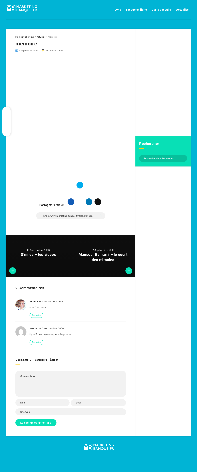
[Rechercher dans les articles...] (163, 158)
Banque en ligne (136, 9)
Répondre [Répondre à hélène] (36, 315)
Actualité (182, 9)
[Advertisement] (70, 81)
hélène (34, 301)
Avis (118, 9)
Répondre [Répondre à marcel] (36, 342)
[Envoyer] (183, 158)
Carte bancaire (161, 9)
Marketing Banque (24, 36)
